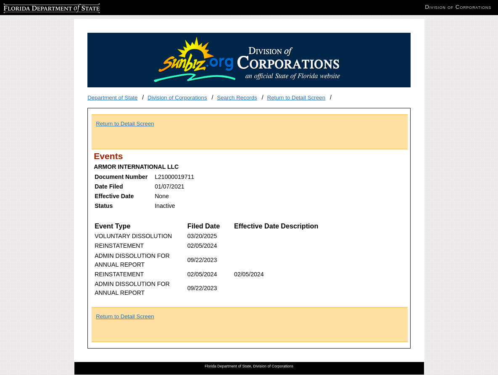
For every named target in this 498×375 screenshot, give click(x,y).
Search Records (237, 97)
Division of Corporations (177, 97)
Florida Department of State (37, 7)
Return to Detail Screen (296, 97)
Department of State (112, 97)
